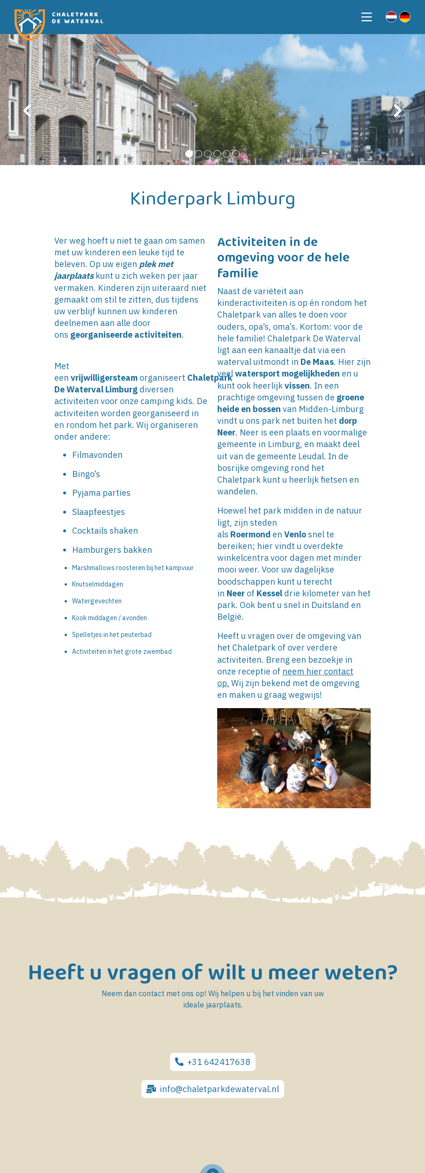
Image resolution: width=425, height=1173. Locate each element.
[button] (189, 154)
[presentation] (27, 111)
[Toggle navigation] (366, 16)
